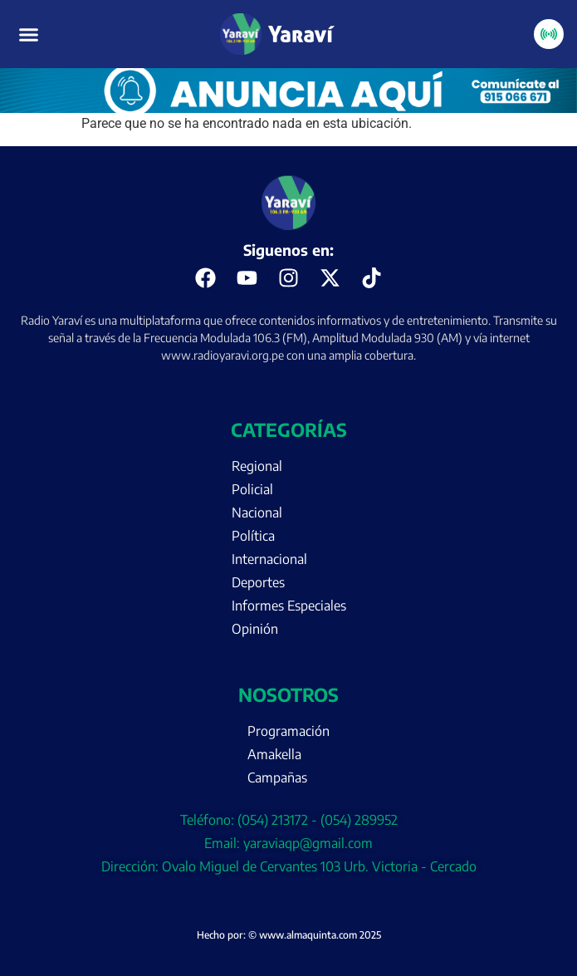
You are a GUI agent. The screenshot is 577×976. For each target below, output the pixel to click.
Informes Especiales (289, 605)
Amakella (274, 754)
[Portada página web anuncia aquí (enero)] (288, 108)
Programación (288, 731)
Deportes (258, 582)
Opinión (255, 628)
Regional (257, 466)
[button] (29, 34)
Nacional (257, 512)
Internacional (269, 559)
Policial (252, 489)
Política (253, 535)
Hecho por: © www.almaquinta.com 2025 (289, 935)
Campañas (277, 777)
